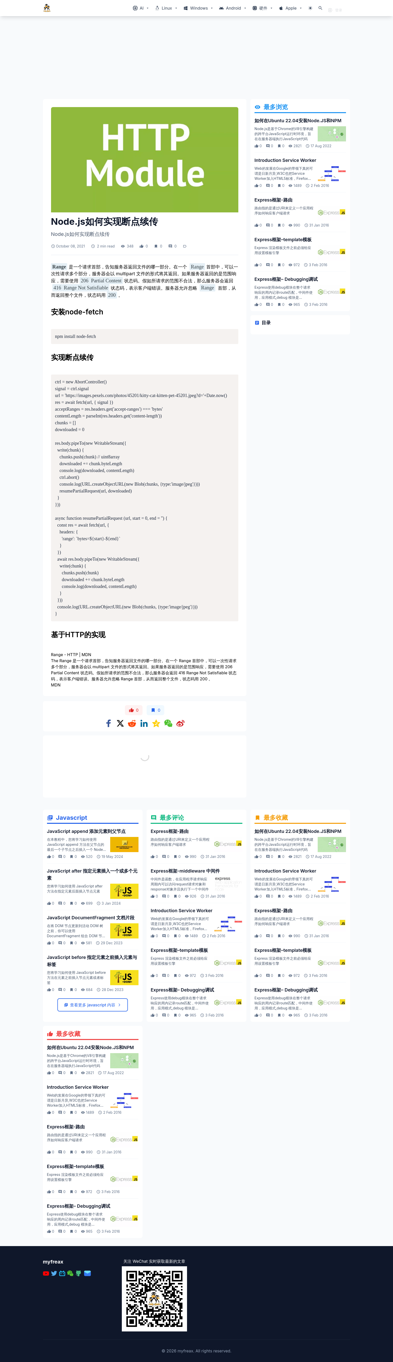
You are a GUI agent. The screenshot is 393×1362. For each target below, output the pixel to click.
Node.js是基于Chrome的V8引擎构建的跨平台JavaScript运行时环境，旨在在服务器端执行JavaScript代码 (284, 134)
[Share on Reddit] (132, 723)
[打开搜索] (320, 8)
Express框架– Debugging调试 (286, 279)
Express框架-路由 (273, 200)
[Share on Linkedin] (144, 723)
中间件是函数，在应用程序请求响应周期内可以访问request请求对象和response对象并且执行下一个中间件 (180, 939)
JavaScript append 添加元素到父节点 (86, 886)
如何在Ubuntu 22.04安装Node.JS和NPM (298, 120)
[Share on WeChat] (168, 723)
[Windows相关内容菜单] (141, 8)
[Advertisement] (194, 59)
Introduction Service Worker (285, 160)
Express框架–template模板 (283, 239)
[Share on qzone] (156, 723)
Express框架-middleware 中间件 (185, 926)
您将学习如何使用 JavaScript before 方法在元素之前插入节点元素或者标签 (76, 1032)
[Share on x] (120, 723)
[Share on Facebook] (109, 723)
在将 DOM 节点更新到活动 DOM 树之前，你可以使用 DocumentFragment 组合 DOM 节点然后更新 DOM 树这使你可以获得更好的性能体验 (76, 991)
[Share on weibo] (180, 723)
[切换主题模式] (310, 8)
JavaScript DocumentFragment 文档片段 (91, 972)
